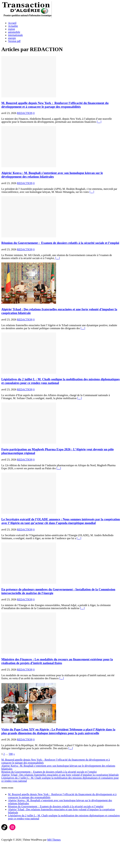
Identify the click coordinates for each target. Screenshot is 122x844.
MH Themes (54, 839)
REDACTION (24, 113)
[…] (99, 121)
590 (11, 754)
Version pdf (14, 41)
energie (12, 38)
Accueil (12, 23)
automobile (14, 32)
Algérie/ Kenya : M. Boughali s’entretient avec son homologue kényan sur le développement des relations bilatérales (52, 174)
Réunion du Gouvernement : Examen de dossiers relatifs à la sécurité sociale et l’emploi (60, 243)
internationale (15, 35)
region (11, 29)
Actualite (13, 26)
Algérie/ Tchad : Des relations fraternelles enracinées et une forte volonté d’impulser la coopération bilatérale (60, 774)
